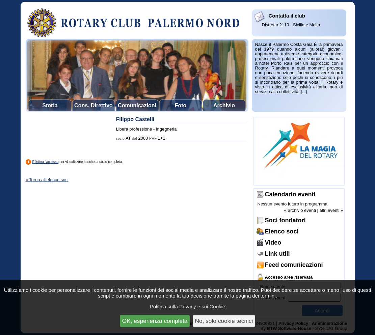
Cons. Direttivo (93, 105)
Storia (49, 105)
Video (273, 242)
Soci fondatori (285, 220)
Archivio (224, 105)
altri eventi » (331, 210)
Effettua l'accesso (45, 162)
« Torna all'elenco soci (47, 179)
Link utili (277, 253)
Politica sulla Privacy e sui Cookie (187, 306)
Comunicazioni (137, 105)
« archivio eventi (300, 210)
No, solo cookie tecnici (224, 320)
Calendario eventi (290, 194)
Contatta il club (287, 16)
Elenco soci (282, 231)
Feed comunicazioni (294, 264)
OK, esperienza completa (155, 320)
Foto (181, 105)
